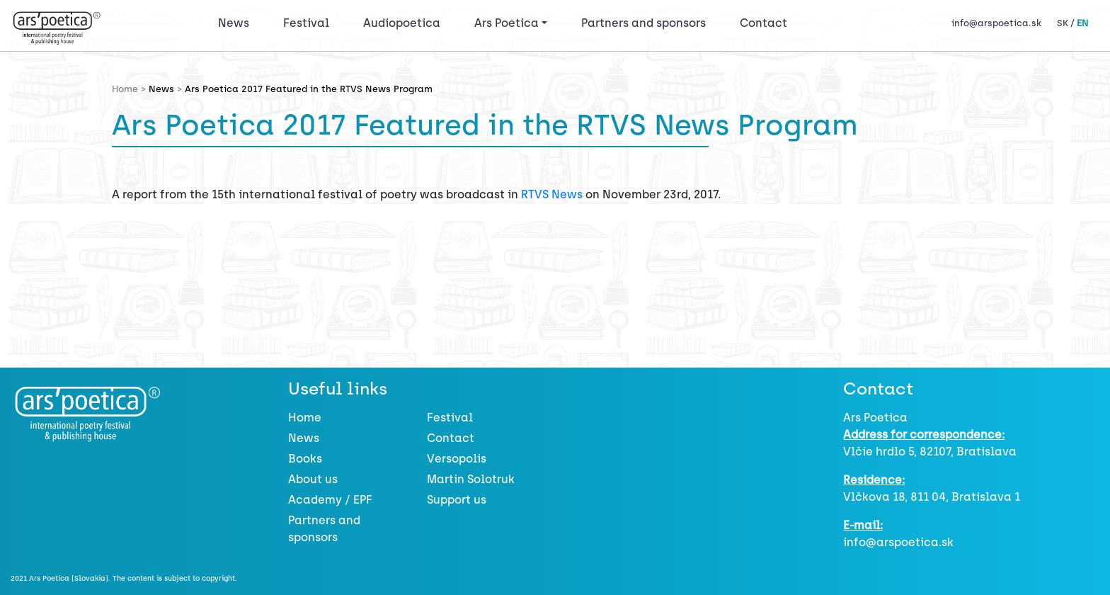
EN (1082, 23)
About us (313, 479)
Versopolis (456, 458)
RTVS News (552, 194)
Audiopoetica (401, 23)
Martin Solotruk (471, 479)
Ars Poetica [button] (506, 23)
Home (304, 417)
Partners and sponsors (643, 23)
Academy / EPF (330, 499)
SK (1062, 23)
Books (305, 458)
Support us (456, 499)
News (233, 23)
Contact (763, 23)
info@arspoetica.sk (996, 23)
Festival (309, 22)
